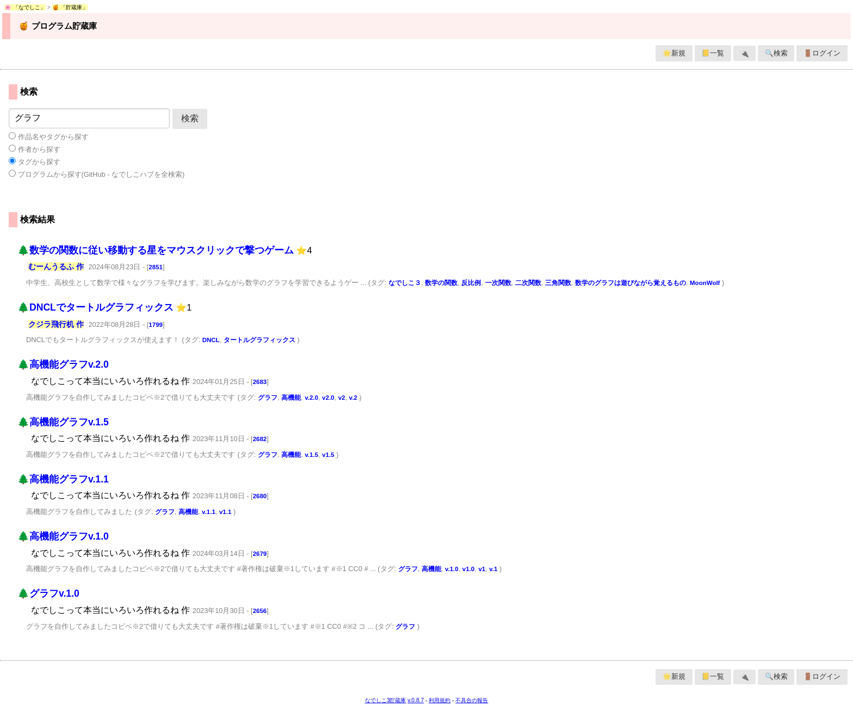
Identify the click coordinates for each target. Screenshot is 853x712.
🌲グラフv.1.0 (48, 593)
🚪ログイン (821, 53)
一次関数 (498, 283)
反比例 (471, 283)
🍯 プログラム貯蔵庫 (57, 25)
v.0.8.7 (415, 700)
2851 (156, 267)
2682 (260, 439)
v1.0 (468, 569)
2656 (260, 611)
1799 (156, 324)
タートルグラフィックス (259, 340)
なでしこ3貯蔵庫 (385, 700)
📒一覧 (712, 53)
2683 (260, 382)
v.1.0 (452, 569)
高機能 (291, 397)
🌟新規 (674, 53)
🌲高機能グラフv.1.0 (63, 536)
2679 (260, 553)
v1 (481, 569)
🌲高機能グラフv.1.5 (63, 422)
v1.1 (225, 512)
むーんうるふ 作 (56, 266)
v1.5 (328, 454)
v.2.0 (311, 397)
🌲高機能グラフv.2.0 (63, 364)
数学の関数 (441, 283)
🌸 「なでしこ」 (25, 7)
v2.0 (328, 397)
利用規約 (439, 700)
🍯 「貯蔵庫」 (70, 7)
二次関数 (528, 283)
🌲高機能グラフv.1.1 (63, 479)
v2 (341, 397)
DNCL (211, 340)
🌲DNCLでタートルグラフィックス (95, 307)
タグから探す (34, 161)
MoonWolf (705, 283)
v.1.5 (311, 454)
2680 (260, 496)
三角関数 (558, 283)
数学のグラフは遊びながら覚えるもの (630, 283)
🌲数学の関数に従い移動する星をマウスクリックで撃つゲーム (155, 250)
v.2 (353, 397)
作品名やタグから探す (49, 136)
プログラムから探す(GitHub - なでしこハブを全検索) (96, 174)
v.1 (493, 569)
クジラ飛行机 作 (56, 324)
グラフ (267, 397)
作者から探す (34, 149)
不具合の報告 (471, 700)
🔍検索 (776, 53)
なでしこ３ (404, 283)
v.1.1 (208, 512)
